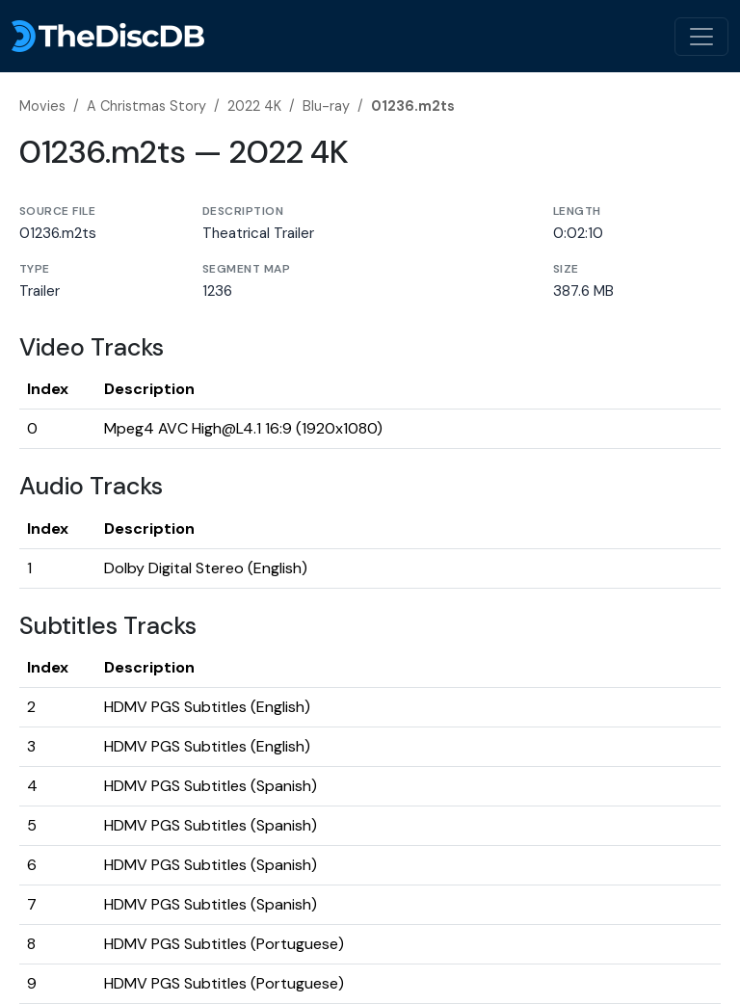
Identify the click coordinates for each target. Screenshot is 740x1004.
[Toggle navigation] (701, 36)
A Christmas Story (146, 106)
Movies (42, 106)
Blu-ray (326, 106)
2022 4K (254, 106)
